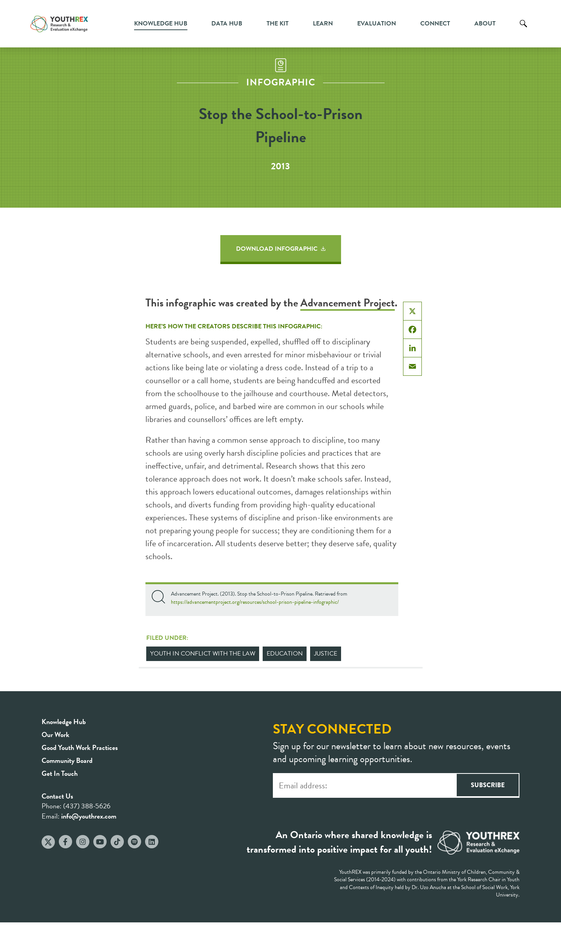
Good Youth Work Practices (80, 747)
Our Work (55, 734)
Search (523, 29)
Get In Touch (60, 773)
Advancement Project (347, 303)
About (485, 23)
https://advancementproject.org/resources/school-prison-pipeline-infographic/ (255, 602)
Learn (323, 23)
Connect (435, 23)
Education (285, 653)
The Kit (278, 23)
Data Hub (226, 23)
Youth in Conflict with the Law (202, 653)
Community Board (67, 760)
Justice (325, 653)
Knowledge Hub (160, 23)
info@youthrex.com (88, 816)
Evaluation (376, 23)
